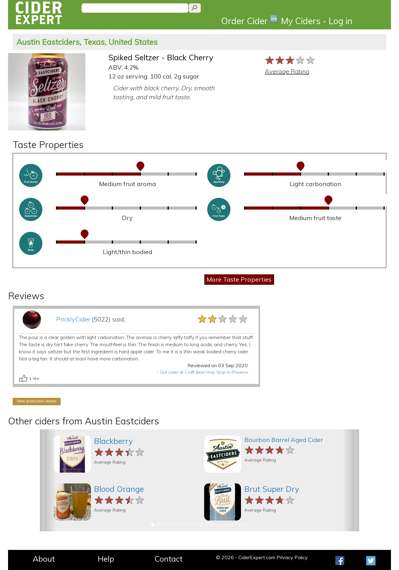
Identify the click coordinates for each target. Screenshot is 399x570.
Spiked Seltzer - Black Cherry (160, 57)
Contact (168, 559)
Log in (340, 20)
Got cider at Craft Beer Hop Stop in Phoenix (204, 372)
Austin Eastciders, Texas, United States (86, 42)
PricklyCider (73, 319)
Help (106, 559)
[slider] (290, 60)
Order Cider (249, 21)
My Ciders (303, 20)
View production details (37, 401)
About (44, 559)
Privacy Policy (292, 557)
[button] (48, 480)
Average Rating (287, 71)
